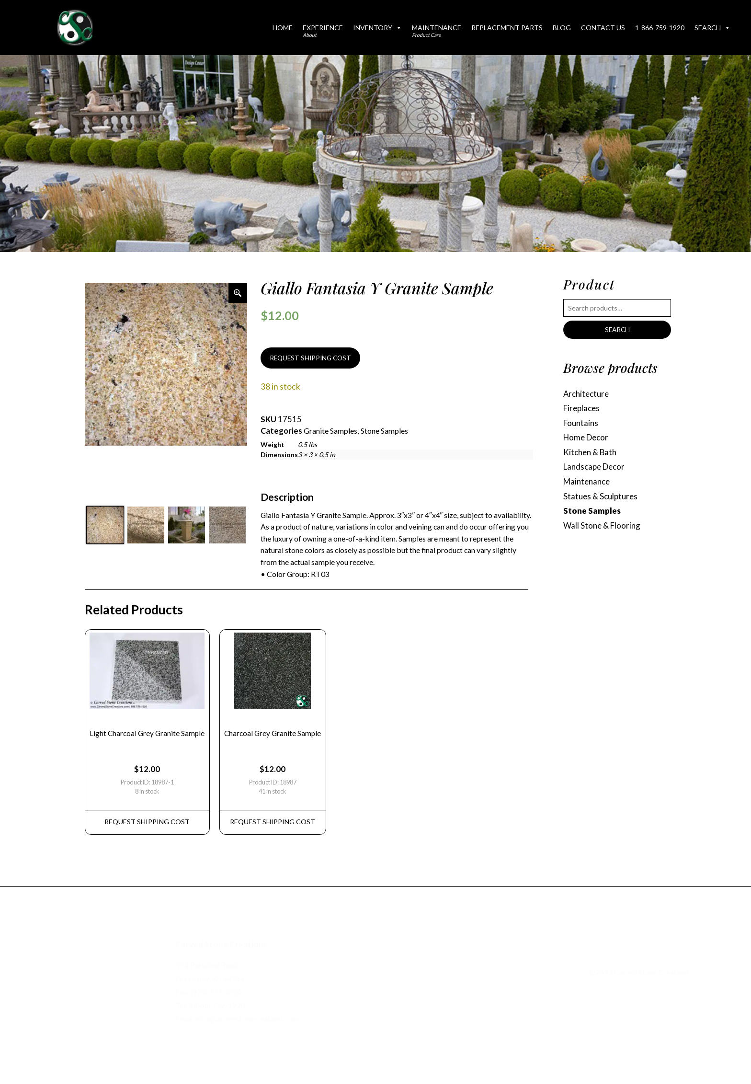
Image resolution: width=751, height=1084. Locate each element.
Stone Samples (392, 432)
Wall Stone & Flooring (603, 531)
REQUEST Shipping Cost (149, 829)
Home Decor (587, 440)
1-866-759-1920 (659, 27)
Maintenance (436, 30)
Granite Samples (333, 432)
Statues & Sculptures (602, 501)
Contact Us (603, 27)
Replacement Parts (507, 27)
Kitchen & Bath (591, 455)
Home (283, 27)
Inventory (377, 27)
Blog (562, 27)
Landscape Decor (596, 470)
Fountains (581, 425)
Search (712, 27)
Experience (323, 30)
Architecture (587, 394)
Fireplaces (582, 409)
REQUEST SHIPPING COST (312, 359)
